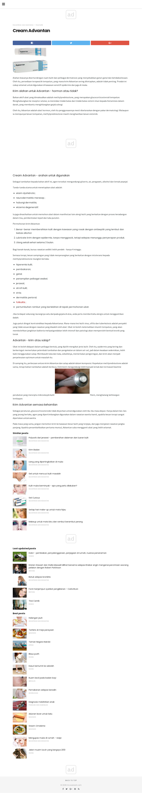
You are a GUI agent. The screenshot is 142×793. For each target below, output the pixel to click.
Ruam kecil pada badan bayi (42, 677)
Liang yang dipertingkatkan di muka (46, 461)
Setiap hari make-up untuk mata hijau (47, 509)
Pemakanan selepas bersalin (42, 689)
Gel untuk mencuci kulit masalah (45, 473)
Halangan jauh (36, 618)
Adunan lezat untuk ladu (40, 713)
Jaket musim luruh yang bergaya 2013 (47, 749)
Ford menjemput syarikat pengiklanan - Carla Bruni (53, 589)
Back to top (71, 780)
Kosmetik (39, 25)
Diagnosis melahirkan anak (41, 702)
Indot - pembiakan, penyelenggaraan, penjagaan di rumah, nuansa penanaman (67, 553)
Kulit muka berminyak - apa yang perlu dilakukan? (53, 485)
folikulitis (20, 302)
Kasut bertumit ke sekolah (41, 666)
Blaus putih (34, 654)
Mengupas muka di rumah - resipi (45, 738)
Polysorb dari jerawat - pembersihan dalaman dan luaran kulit (58, 437)
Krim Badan (34, 449)
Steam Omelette (37, 725)
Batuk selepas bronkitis (40, 577)
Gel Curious (34, 497)
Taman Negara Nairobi (39, 641)
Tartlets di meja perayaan (41, 630)
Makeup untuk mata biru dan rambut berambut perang (56, 521)
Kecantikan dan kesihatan (23, 25)
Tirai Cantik (34, 600)
